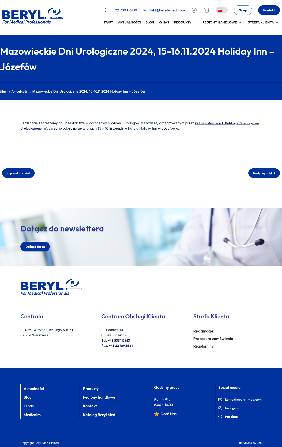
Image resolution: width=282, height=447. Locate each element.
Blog (150, 22)
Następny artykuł (264, 173)
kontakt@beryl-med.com (164, 10)
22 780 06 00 (126, 10)
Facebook (228, 417)
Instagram (229, 408)
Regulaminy (203, 346)
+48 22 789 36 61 (121, 346)
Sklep (243, 10)
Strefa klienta (261, 22)
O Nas (164, 22)
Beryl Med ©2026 (250, 443)
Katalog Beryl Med (99, 414)
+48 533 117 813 (119, 340)
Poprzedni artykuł (18, 173)
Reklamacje (203, 331)
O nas (29, 406)
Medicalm (32, 414)
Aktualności (129, 22)
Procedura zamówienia (213, 338)
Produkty (182, 22)
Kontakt (269, 10)
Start (108, 22)
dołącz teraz (35, 247)
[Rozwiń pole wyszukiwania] (106, 10)
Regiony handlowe (219, 22)
